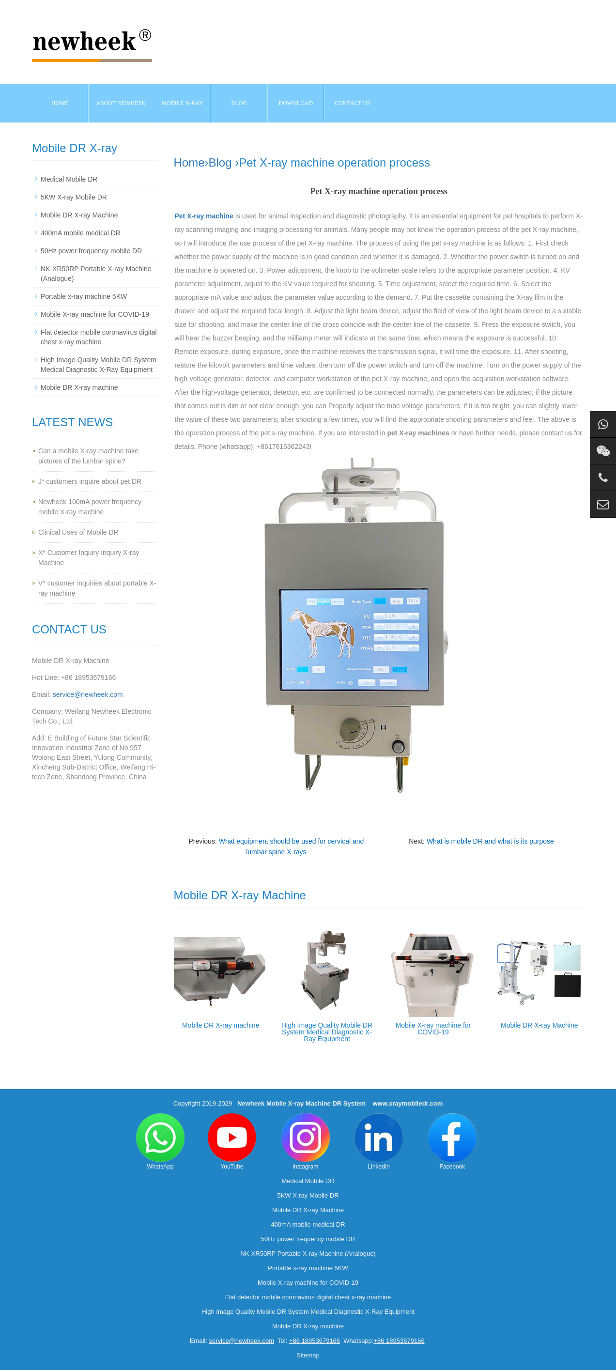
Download (296, 103)
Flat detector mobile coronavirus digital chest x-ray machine (308, 1297)
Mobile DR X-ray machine (221, 1025)
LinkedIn (378, 1141)
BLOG (239, 103)
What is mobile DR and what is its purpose (490, 841)
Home (59, 103)
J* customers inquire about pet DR (89, 481)
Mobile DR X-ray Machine (539, 1025)
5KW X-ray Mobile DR (74, 197)
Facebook (452, 1141)
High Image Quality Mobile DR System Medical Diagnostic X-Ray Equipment (326, 1032)
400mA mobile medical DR (81, 233)
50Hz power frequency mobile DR (91, 251)
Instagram (305, 1141)
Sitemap (308, 1355)
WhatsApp (160, 1141)
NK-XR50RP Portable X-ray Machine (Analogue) (307, 1253)
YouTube (232, 1141)
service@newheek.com (88, 694)
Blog (220, 162)
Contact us (352, 103)
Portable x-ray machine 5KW (84, 296)
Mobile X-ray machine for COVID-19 (433, 1028)
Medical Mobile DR (69, 179)
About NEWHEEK (121, 103)
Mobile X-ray (182, 103)
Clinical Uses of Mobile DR (78, 532)
